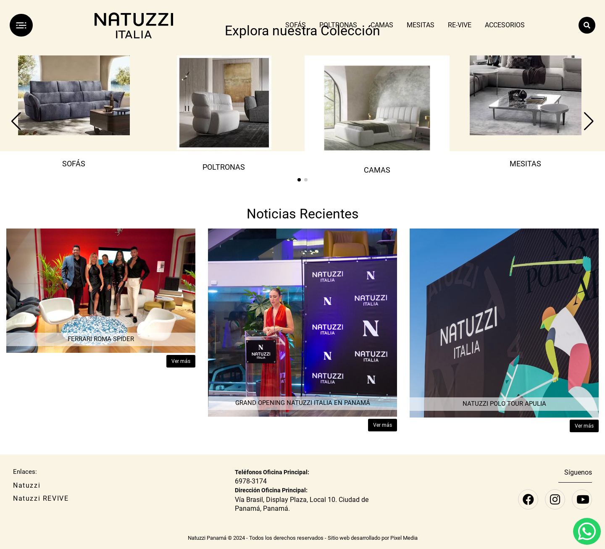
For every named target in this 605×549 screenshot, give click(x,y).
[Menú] (21, 25)
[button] (299, 179)
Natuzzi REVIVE (40, 498)
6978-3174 (251, 481)
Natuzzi (26, 485)
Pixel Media (404, 538)
